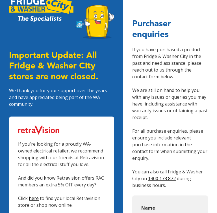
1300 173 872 (162, 178)
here (34, 198)
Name (148, 208)
